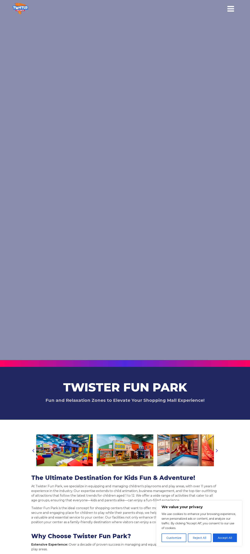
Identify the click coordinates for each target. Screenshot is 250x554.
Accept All (225, 538)
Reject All (199, 538)
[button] (33, 450)
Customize (173, 538)
